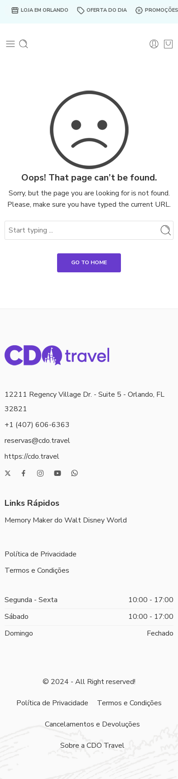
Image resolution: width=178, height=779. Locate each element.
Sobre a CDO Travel (92, 745)
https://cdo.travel (32, 456)
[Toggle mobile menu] (10, 43)
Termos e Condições (37, 570)
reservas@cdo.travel (37, 441)
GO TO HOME (89, 262)
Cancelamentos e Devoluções (92, 724)
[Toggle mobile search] (24, 44)
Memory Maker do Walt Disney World (66, 520)
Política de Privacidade (41, 554)
